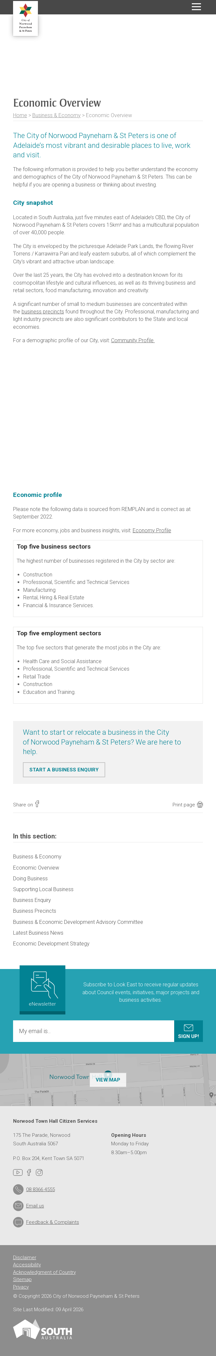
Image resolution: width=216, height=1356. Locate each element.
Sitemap (22, 1279)
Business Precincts (34, 911)
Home (20, 115)
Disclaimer (24, 1257)
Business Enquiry (32, 900)
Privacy (21, 1287)
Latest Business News (38, 933)
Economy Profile (152, 530)
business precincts (43, 311)
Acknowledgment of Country (44, 1272)
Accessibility (27, 1265)
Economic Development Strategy (51, 944)
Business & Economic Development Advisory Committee (78, 922)
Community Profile (133, 340)
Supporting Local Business (43, 889)
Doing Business (30, 878)
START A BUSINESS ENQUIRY (64, 770)
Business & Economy (56, 115)
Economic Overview (36, 868)
